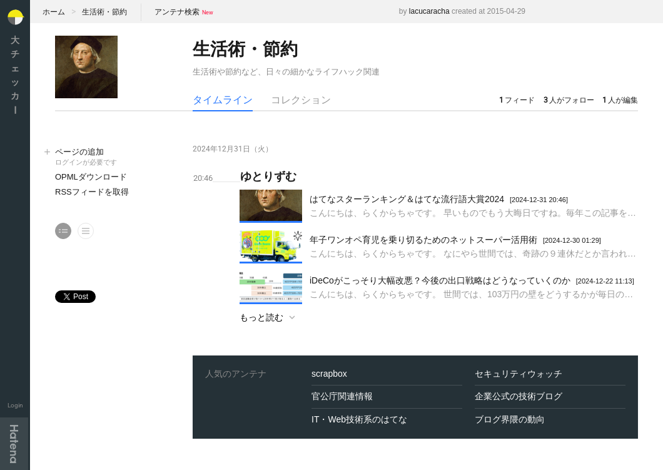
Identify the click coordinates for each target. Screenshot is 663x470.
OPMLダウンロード (91, 176)
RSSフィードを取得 (92, 192)
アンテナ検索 (177, 12)
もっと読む (261, 317)
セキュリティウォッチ (518, 374)
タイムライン (223, 100)
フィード (517, 100)
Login (15, 405)
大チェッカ (15, 75)
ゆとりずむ (268, 176)
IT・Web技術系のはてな (359, 419)
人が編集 (620, 100)
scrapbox (329, 374)
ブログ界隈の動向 (510, 419)
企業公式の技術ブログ (518, 396)
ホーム (54, 12)
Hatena (14, 443)
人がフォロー (569, 100)
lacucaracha (429, 11)
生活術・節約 (104, 12)
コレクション (301, 100)
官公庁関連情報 (342, 396)
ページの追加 (111, 157)
